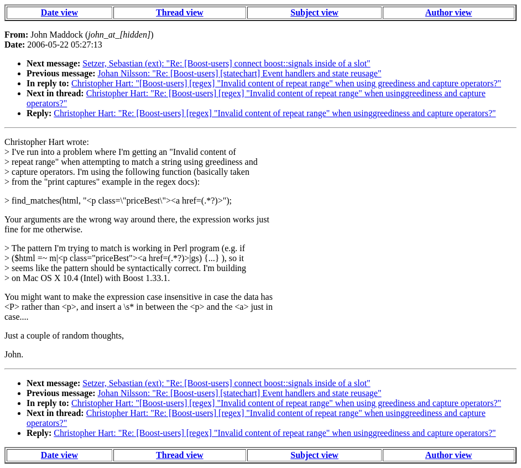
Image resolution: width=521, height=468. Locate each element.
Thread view (179, 12)
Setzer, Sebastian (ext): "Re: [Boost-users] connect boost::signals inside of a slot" (226, 63)
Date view (59, 12)
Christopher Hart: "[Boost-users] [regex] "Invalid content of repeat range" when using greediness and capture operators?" (286, 83)
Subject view (314, 12)
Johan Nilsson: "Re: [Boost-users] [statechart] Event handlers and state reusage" (240, 73)
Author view (448, 12)
